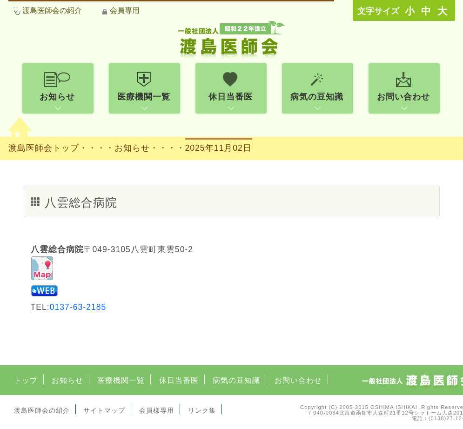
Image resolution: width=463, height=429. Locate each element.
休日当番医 (179, 380)
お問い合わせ (298, 380)
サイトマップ (104, 410)
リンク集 (202, 410)
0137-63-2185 (78, 307)
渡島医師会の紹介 (52, 10)
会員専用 (125, 10)
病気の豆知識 (236, 380)
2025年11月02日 (218, 148)
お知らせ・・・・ (149, 148)
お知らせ (67, 380)
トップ (26, 380)
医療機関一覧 (121, 380)
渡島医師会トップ (43, 148)
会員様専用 (156, 410)
